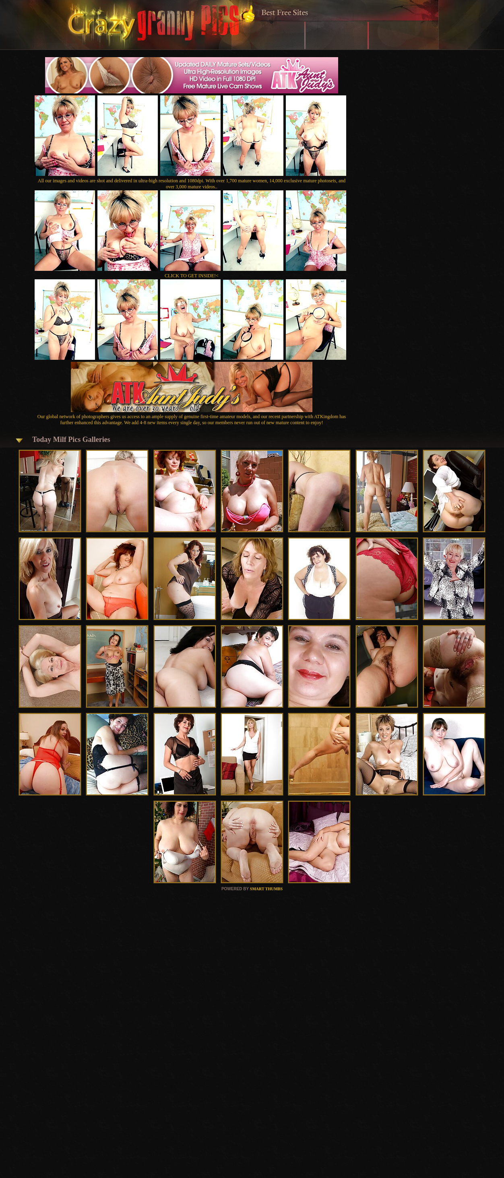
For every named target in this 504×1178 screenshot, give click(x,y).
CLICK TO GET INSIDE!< (192, 276)
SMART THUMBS (266, 889)
